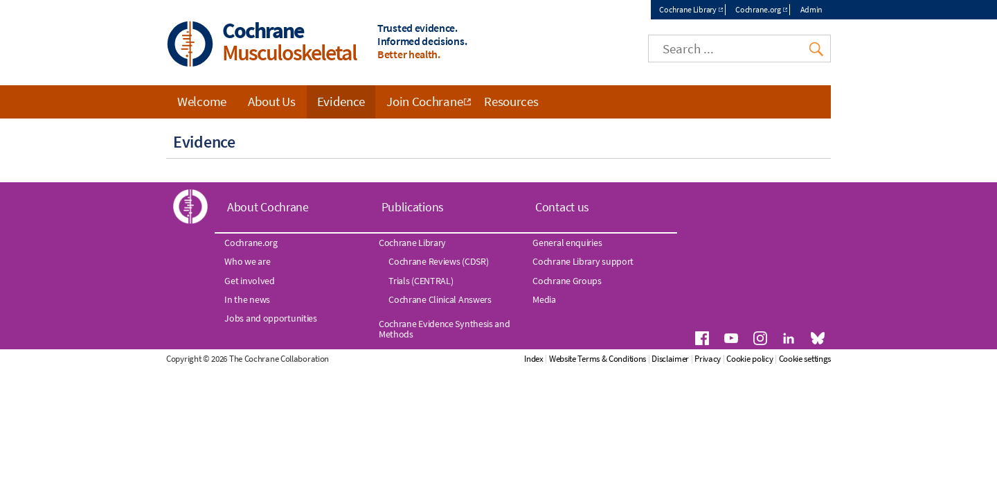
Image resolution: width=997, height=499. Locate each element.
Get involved (249, 280)
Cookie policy (749, 359)
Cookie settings (805, 359)
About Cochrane (268, 207)
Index (534, 359)
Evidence (341, 101)
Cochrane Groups (567, 280)
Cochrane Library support (583, 261)
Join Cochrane (424, 101)
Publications (412, 207)
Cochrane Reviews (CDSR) (438, 261)
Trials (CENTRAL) (420, 280)
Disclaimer (670, 359)
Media (544, 299)
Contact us (562, 207)
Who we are (247, 261)
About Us (272, 101)
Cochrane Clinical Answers (440, 299)
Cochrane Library (687, 9)
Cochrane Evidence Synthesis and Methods (444, 328)
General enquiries (567, 242)
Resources (511, 101)
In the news (247, 299)
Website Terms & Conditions (597, 359)
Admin (811, 9)
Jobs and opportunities (270, 318)
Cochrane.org (757, 9)
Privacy (707, 359)
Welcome (201, 101)
